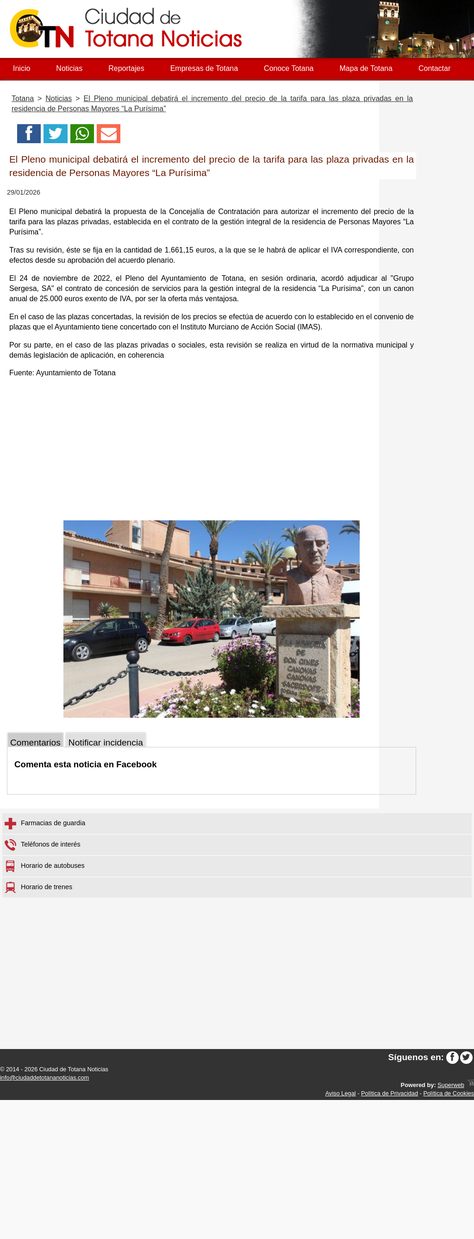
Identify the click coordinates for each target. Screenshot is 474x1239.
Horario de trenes (38, 887)
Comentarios (35, 742)
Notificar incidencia (106, 742)
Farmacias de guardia (45, 823)
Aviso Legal (340, 1093)
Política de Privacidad (389, 1093)
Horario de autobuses (45, 866)
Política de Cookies (448, 1093)
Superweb (450, 1084)
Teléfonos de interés (43, 845)
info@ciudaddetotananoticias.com (44, 1077)
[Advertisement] (211, 451)
